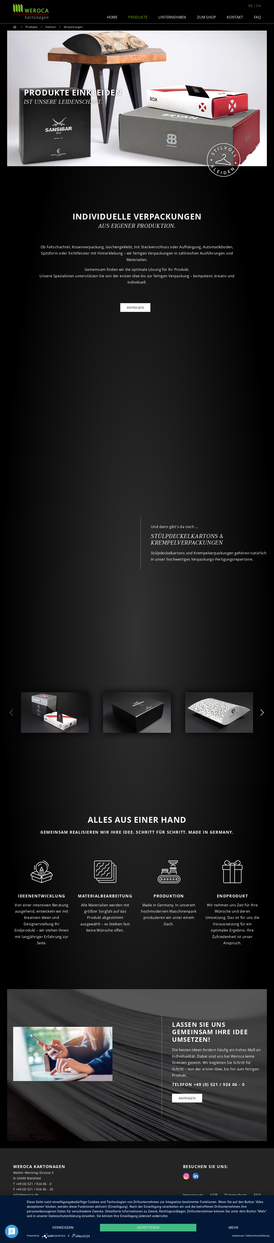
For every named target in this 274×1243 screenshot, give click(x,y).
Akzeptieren (148, 1228)
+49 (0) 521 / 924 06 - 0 (34, 1184)
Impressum (238, 1236)
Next (262, 712)
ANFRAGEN (135, 307)
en (258, 5)
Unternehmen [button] (172, 17)
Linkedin (195, 1176)
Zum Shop (206, 17)
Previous (11, 712)
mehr (233, 1228)
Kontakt (235, 17)
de (250, 5)
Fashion (51, 27)
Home (112, 17)
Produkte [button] (138, 17)
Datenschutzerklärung (258, 1236)
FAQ (257, 17)
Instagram (186, 1176)
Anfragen (187, 1098)
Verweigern (63, 1228)
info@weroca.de (26, 1195)
